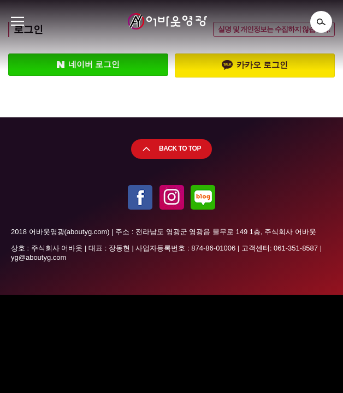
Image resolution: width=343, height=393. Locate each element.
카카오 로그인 (255, 65)
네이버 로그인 (88, 64)
